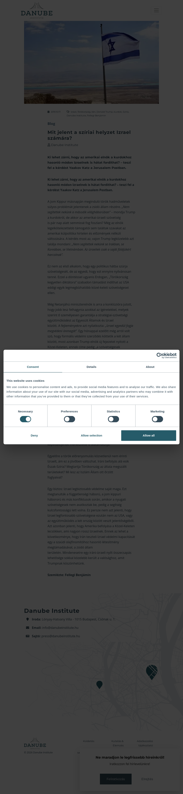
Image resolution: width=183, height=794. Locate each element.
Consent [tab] (33, 366)
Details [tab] (91, 366)
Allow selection (91, 435)
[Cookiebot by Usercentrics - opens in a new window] (159, 355)
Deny (34, 435)
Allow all (149, 435)
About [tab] (150, 366)
